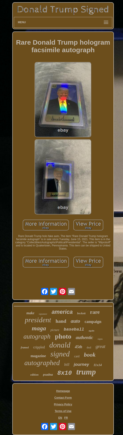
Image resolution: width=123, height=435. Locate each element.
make (30, 313)
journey (81, 364)
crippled (39, 347)
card (76, 356)
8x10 (64, 373)
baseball (74, 329)
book (90, 355)
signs (100, 338)
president (38, 320)
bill (66, 364)
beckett (81, 313)
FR (66, 417)
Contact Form (63, 397)
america (62, 312)
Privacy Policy (63, 404)
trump (86, 372)
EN (60, 417)
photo (63, 336)
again (91, 330)
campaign (93, 321)
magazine (38, 356)
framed (25, 347)
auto (75, 321)
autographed (42, 363)
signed (60, 354)
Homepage (63, 391)
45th (78, 347)
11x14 (98, 365)
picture (54, 330)
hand (61, 321)
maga (39, 328)
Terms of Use (63, 411)
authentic (84, 337)
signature (43, 314)
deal (89, 347)
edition (34, 374)
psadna (48, 374)
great (100, 346)
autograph (36, 336)
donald (59, 345)
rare (95, 312)
